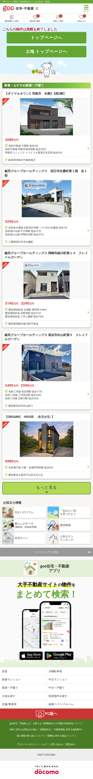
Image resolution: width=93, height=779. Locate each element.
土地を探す (8, 696)
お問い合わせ (56, 744)
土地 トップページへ (47, 51)
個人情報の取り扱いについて (30, 735)
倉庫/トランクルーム (61, 704)
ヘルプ (44, 744)
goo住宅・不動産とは (20, 723)
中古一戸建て (57, 687)
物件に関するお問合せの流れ (23, 729)
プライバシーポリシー (27, 744)
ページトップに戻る (47, 552)
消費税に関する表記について (60, 735)
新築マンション (11, 679)
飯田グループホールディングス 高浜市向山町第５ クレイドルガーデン (46, 337)
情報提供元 (45, 729)
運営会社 (70, 744)
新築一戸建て (10, 687)
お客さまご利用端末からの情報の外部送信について (57, 723)
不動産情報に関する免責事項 (67, 729)
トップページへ (46, 37)
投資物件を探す (58, 696)
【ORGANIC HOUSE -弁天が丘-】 (30, 417)
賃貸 (4, 671)
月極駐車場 (55, 671)
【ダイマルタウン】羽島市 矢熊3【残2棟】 (35, 93)
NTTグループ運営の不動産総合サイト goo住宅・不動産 (26, 2)
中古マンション (58, 679)
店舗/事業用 (9, 704)
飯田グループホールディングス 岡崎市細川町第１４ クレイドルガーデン (46, 255)
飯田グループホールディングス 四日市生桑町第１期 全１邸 (46, 173)
